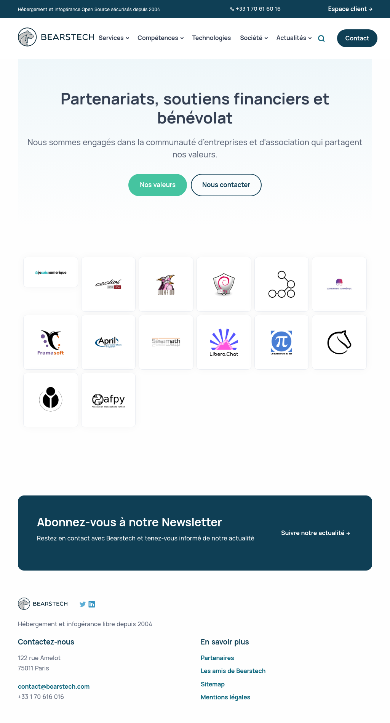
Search (323, 38)
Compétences (157, 38)
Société (251, 38)
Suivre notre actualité (312, 533)
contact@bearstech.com (54, 686)
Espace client (347, 9)
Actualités (291, 38)
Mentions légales (225, 697)
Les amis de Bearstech (233, 671)
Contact (357, 38)
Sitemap (213, 684)
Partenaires (217, 658)
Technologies (211, 38)
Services (111, 38)
